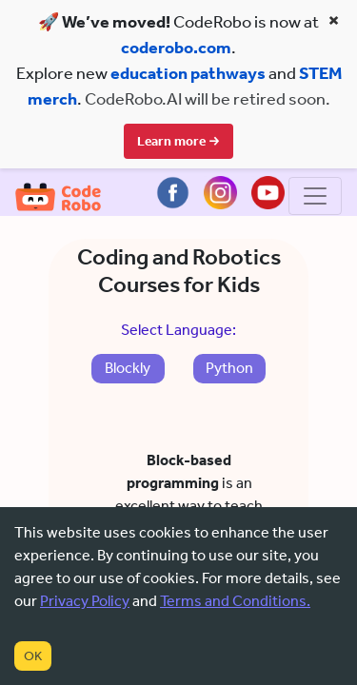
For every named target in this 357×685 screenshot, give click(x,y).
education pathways (188, 73)
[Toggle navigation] (315, 222)
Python (229, 393)
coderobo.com (176, 47)
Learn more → (179, 141)
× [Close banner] (333, 20)
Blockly (127, 393)
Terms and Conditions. (235, 601)
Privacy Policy (84, 601)
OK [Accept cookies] (33, 656)
